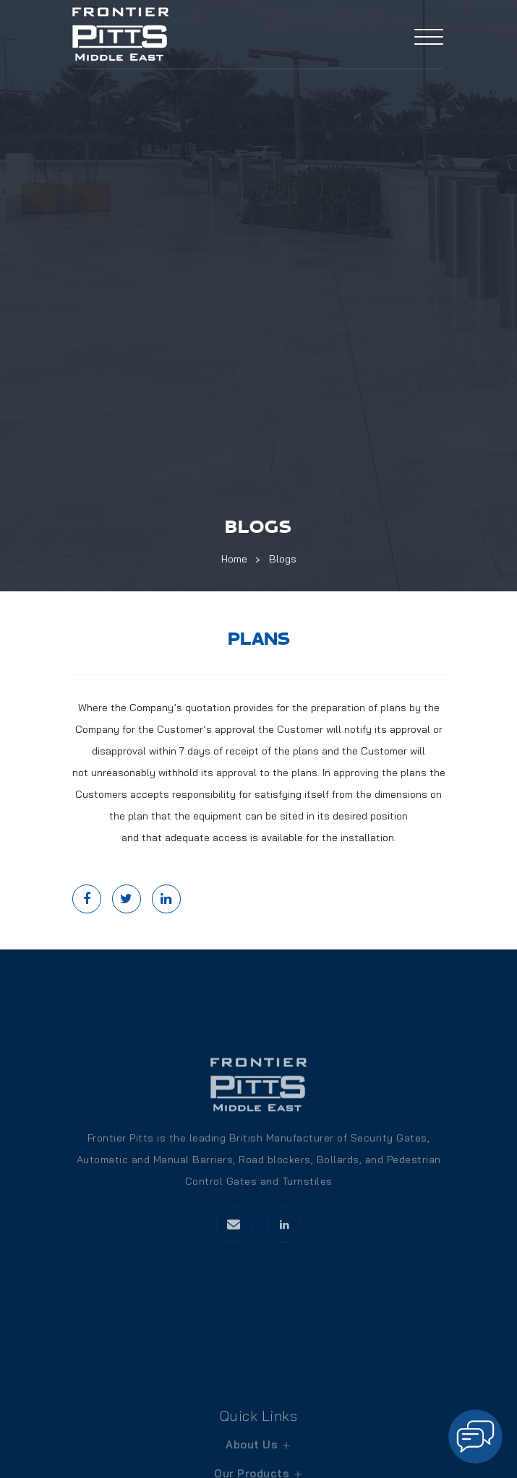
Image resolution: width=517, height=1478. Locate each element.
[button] (475, 1436)
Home (234, 558)
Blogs (282, 558)
